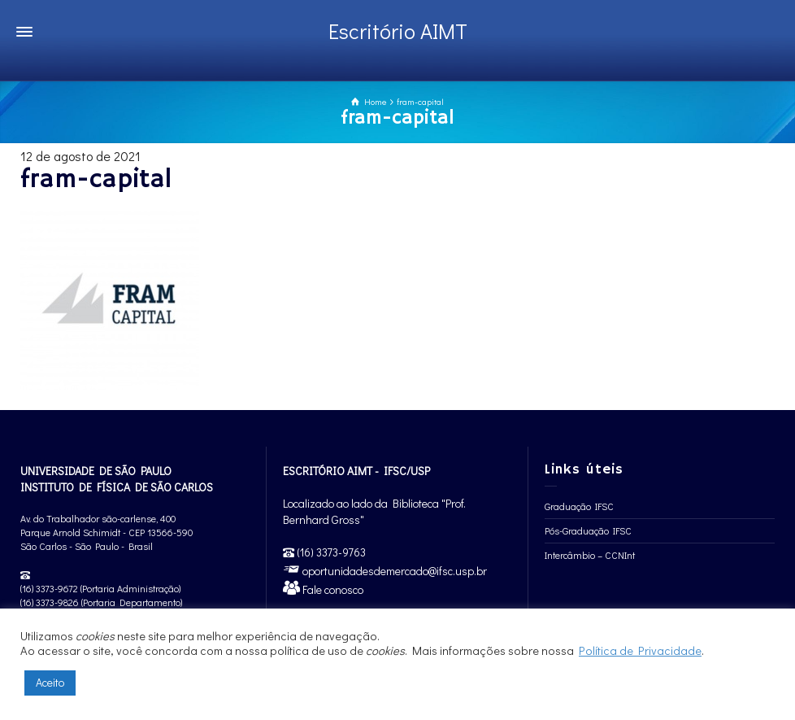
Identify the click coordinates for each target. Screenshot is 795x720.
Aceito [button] (50, 682)
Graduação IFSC (579, 506)
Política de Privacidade (640, 650)
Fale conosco (331, 589)
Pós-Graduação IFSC (588, 530)
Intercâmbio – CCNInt (590, 554)
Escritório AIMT (397, 30)
